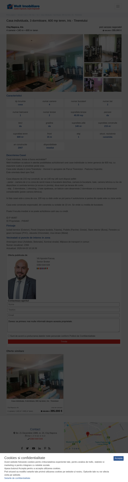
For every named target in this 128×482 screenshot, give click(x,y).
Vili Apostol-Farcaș (46, 258)
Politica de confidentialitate (44, 467)
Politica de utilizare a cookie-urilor (70, 467)
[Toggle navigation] (118, 6)
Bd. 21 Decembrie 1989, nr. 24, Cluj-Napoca (35, 433)
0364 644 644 (43, 265)
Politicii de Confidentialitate (82, 336)
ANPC (105, 467)
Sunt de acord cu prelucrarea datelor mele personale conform (52, 336)
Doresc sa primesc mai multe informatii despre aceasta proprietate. (63, 325)
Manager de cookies (93, 467)
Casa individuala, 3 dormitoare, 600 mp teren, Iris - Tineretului (34, 401)
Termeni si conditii (25, 467)
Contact (35, 429)
